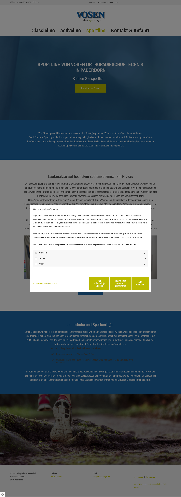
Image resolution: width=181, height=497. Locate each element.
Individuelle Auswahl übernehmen (109, 283)
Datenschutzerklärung (40, 283)
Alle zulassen (136, 283)
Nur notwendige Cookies (82, 283)
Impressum (53, 283)
